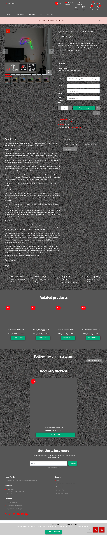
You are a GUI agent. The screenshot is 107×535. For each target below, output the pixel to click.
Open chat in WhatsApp (14, 509)
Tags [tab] (7, 265)
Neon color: (62, 80)
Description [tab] (10, 139)
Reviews (32, 15)
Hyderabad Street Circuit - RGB (53, 428)
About (58, 481)
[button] (92, 3)
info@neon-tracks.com (15, 506)
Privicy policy (60, 490)
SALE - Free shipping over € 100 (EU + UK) (51, 20)
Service (58, 477)
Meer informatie (83, 526)
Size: (60, 86)
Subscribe (73, 463)
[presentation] (5, 51)
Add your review (70, 149)
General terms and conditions (65, 484)
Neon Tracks (10, 477)
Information (20, 15)
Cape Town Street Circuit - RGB (66, 330)
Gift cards (50, 15)
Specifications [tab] (11, 260)
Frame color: (60, 92)
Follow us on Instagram (94, 360)
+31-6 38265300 (12, 503)
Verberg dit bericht (53, 532)
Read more (61, 55)
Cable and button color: (61, 100)
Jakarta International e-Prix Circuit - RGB (41, 330)
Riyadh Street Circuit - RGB (16, 329)
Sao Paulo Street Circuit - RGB (91, 329)
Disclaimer (59, 487)
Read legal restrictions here (53, 467)
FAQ (41, 15)
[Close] (99, 20)
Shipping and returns (62, 493)
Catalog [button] (8, 15)
